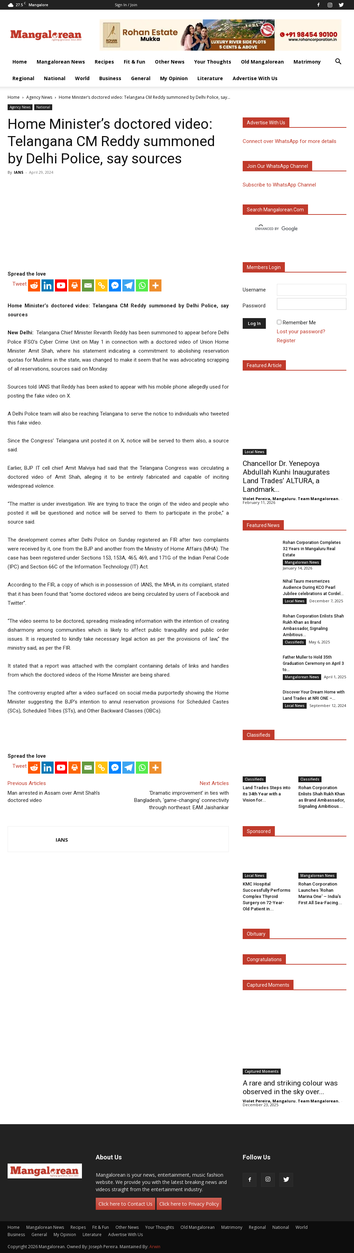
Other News (170, 61)
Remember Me (299, 322)
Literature (210, 78)
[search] (288, 229)
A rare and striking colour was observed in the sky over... (290, 1087)
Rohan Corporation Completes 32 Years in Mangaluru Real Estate (312, 548)
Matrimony (307, 61)
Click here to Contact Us (125, 1204)
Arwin (154, 1247)
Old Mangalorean (262, 61)
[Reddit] (34, 285)
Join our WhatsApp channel (277, 166)
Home (19, 61)
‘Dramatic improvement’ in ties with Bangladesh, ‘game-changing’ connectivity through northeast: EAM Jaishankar (181, 800)
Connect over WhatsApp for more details (289, 141)
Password (254, 306)
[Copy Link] (101, 285)
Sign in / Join (126, 4)
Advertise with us (266, 122)
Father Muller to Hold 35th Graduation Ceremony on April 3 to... (313, 663)
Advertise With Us (255, 78)
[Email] (88, 285)
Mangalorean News (61, 61)
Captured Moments (268, 985)
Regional (23, 78)
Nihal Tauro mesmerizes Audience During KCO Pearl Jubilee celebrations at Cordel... (313, 587)
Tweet (19, 284)
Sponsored (259, 831)
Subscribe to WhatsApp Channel (279, 185)
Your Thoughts (212, 61)
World (82, 78)
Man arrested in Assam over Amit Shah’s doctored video (54, 796)
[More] (155, 285)
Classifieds (294, 642)
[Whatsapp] (142, 285)
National (54, 78)
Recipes (104, 61)
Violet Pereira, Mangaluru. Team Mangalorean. (291, 498)
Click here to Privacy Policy (189, 1204)
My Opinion (174, 78)
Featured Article (264, 365)
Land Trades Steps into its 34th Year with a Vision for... (266, 794)
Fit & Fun (134, 61)
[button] (338, 62)
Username (254, 290)
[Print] (74, 285)
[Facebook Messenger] (115, 285)
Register (286, 340)
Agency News (39, 97)
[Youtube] (61, 285)
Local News (254, 451)
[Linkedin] (47, 285)
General (140, 78)
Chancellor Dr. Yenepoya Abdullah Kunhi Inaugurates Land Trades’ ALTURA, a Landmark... (286, 476)
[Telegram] (128, 285)
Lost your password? (301, 331)
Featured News (263, 525)
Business (110, 78)
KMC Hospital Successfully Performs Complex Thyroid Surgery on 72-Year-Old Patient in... (266, 896)
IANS (19, 172)
